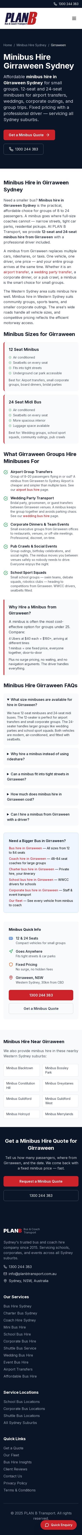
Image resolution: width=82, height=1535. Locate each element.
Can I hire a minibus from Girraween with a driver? (38, 817)
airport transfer (16, 272)
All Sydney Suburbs (20, 1422)
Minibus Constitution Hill (20, 1085)
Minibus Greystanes (59, 1083)
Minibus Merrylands (59, 1114)
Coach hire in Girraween (27, 858)
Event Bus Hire (15, 1362)
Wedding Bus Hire (18, 1355)
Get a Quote (13, 1448)
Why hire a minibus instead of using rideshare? (38, 756)
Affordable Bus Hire (20, 1376)
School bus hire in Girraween (31, 879)
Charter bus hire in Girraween (31, 869)
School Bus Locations (21, 1401)
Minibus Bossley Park (56, 1070)
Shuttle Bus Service (19, 1348)
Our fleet (16, 901)
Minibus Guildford (18, 1098)
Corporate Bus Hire (19, 1341)
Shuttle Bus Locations (21, 1415)
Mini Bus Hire (14, 1327)
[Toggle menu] (74, 18)
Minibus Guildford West (57, 1101)
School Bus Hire (17, 1334)
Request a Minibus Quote (41, 1181)
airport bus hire (28, 489)
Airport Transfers (18, 1369)
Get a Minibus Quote (29, 135)
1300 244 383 (66, 4)
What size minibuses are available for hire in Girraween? (39, 702)
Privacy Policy (15, 1483)
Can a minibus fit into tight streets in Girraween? (38, 776)
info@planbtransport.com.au (29, 1274)
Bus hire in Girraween (25, 848)
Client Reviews (15, 1469)
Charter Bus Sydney (20, 1313)
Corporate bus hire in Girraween (33, 890)
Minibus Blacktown (19, 1068)
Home (7, 45)
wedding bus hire (36, 516)
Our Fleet (11, 1455)
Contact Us (12, 1476)
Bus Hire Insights (17, 1462)
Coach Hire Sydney (19, 1320)
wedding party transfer (53, 272)
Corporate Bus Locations (24, 1408)
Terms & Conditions (19, 1490)
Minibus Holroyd (18, 1114)
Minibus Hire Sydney (31, 45)
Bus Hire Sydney (17, 1306)
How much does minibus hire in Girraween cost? (34, 797)
